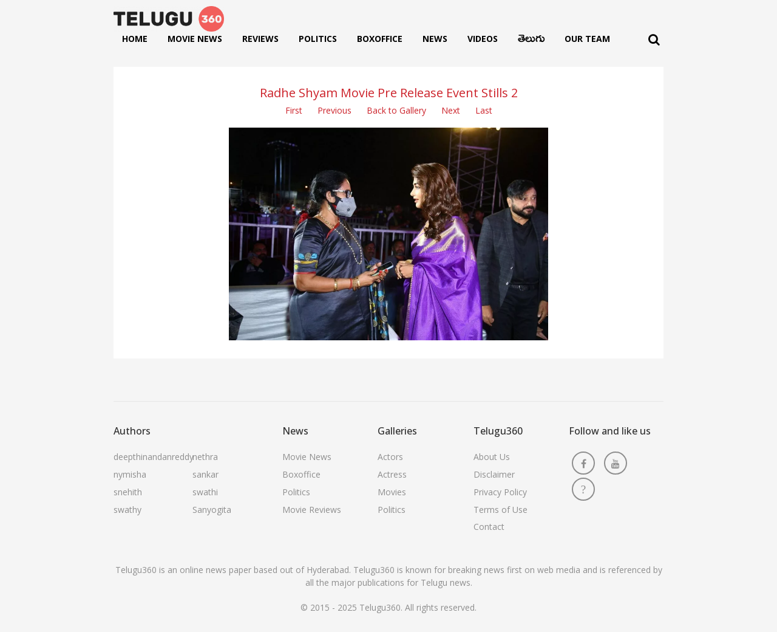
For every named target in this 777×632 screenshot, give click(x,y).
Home (135, 38)
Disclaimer (494, 474)
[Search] (654, 39)
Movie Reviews (311, 509)
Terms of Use (500, 509)
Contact (488, 526)
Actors (390, 456)
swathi (205, 492)
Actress (392, 474)
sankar (205, 474)
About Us (491, 456)
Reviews (260, 38)
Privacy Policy (500, 492)
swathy (127, 509)
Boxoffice (379, 38)
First (293, 110)
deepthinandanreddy (154, 456)
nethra (205, 456)
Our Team (587, 38)
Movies (392, 492)
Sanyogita (211, 509)
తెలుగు (531, 41)
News (434, 38)
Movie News (195, 38)
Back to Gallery (396, 110)
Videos (482, 38)
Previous (334, 110)
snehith (128, 492)
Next (450, 110)
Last (483, 110)
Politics (318, 38)
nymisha (130, 474)
